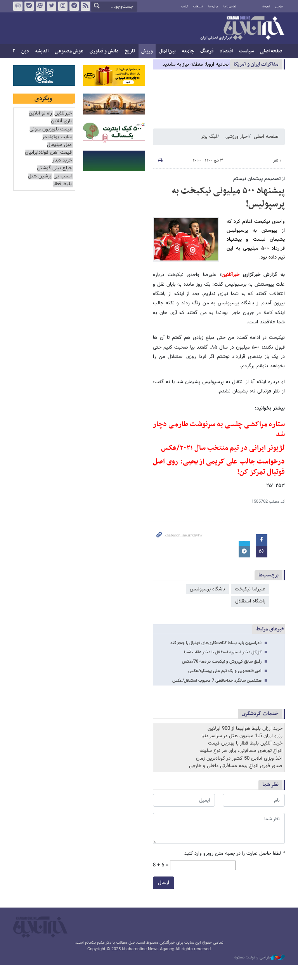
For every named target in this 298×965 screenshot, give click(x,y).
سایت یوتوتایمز (57, 137)
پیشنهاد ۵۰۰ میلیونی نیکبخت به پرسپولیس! (228, 197)
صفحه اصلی (271, 51)
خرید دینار (62, 160)
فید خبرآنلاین (85, 6)
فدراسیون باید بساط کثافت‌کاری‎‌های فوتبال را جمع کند (216, 643)
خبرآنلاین (242, 28)
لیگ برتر (209, 137)
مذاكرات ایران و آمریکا (256, 64)
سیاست (246, 51)
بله (29, 6)
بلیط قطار (62, 184)
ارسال (163, 883)
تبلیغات (198, 6)
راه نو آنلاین (40, 113)
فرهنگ (206, 51)
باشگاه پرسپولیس (207, 589)
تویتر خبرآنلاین (51, 6)
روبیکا (18, 6)
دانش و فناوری (104, 51)
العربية (266, 6)
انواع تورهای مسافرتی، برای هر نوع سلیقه (240, 751)
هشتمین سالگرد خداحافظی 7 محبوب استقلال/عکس (217, 680)
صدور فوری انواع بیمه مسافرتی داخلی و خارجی (235, 766)
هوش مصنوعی (69, 51)
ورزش (147, 51)
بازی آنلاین (61, 121)
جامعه (188, 51)
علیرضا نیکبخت (250, 589)
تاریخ (130, 51)
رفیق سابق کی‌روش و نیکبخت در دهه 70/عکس (222, 661)
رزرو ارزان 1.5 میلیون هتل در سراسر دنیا (241, 736)
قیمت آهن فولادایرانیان (48, 152)
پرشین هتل (39, 176)
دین (25, 51)
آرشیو (184, 6)
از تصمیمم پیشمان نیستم (259, 179)
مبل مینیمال (59, 145)
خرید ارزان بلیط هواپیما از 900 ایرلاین (245, 728)
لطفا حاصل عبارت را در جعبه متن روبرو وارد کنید (234, 853)
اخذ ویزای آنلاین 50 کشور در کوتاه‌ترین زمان (239, 758)
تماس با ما (230, 6)
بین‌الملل (167, 51)
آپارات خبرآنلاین (40, 6)
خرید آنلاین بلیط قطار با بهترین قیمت (245, 743)
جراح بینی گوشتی (54, 168)
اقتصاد (226, 51)
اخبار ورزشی (237, 137)
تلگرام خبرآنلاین (74, 6)
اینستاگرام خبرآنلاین (63, 6)
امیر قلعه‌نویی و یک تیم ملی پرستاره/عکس (225, 671)
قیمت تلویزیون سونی (50, 129)
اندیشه (42, 51)
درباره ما (213, 6)
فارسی (279, 6)
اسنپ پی (63, 176)
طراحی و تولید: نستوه (259, 958)
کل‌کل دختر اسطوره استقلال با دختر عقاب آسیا (223, 652)
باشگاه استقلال (250, 601)
